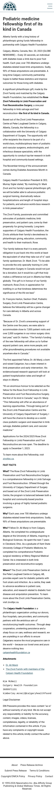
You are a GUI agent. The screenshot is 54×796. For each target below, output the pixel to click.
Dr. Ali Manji (12, 665)
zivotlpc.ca (8, 458)
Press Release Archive (31, 765)
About (15, 765)
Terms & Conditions (39, 770)
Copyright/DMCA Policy (13, 776)
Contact (49, 776)
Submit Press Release (16, 770)
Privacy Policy (35, 776)
